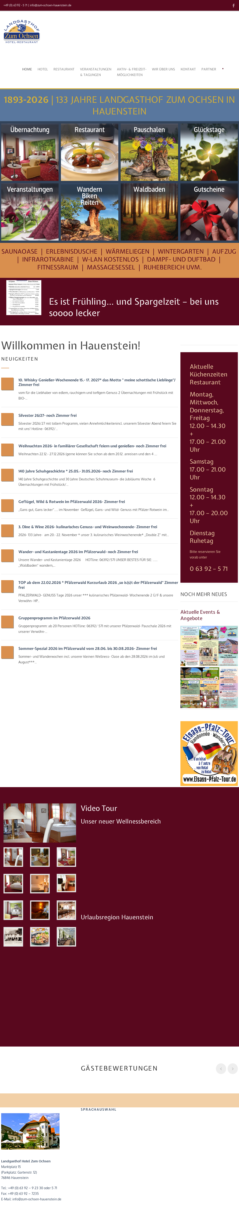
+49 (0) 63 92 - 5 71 (15, 5)
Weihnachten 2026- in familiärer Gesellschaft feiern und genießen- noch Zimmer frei (92, 445)
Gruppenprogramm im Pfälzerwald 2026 (54, 617)
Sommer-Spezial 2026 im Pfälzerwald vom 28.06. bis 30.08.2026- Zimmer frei (87, 648)
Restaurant (63, 69)
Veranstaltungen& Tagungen (95, 72)
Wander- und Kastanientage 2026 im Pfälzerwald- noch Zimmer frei (78, 551)
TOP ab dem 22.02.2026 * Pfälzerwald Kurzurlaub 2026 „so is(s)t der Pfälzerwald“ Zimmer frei (98, 585)
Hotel (43, 69)
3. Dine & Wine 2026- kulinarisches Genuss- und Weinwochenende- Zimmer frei (87, 526)
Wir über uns (163, 69)
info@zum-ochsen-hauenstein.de (50, 5)
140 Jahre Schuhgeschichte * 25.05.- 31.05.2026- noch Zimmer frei (75, 471)
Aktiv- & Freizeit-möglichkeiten (131, 72)
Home (27, 69)
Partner (208, 69)
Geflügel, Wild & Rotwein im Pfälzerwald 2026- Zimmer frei (71, 501)
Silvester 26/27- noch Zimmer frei (47, 415)
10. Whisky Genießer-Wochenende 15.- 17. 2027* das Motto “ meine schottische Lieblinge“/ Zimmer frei (96, 382)
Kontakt (188, 69)
